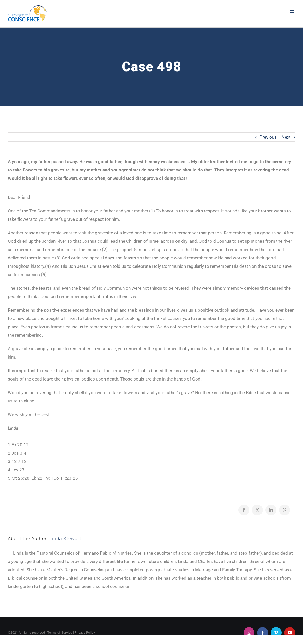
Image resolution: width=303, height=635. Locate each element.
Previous (268, 137)
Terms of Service (59, 632)
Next (286, 137)
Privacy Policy (85, 632)
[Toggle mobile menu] (292, 12)
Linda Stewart (65, 538)
